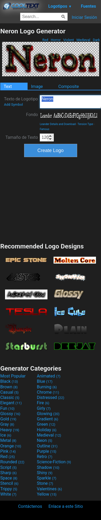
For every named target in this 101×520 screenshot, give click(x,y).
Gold (8, 418)
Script (8, 467)
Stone (45, 483)
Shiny (44, 472)
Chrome (48, 392)
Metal (8, 440)
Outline (47, 445)
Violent (68, 40)
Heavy (9, 429)
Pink (8, 451)
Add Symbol (13, 104)
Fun (7, 408)
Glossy (10, 413)
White (8, 494)
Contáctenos (30, 506)
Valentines (49, 488)
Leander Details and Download (58, 124)
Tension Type (85, 124)
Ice (5, 435)
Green (46, 424)
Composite (68, 86)
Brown (8, 386)
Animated (48, 376)
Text (8, 86)
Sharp (8, 472)
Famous (44, 129)
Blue (44, 381)
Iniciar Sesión (84, 17)
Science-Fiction (54, 461)
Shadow (48, 467)
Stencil (9, 483)
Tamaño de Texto (21, 137)
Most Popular (13, 376)
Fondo (32, 114)
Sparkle (46, 478)
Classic (9, 397)
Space (8, 478)
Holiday (46, 429)
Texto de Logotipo (21, 101)
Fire (43, 402)
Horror (56, 40)
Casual (9, 392)
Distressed (50, 397)
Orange (10, 445)
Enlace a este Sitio (66, 506)
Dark (96, 40)
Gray (7, 424)
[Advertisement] (50, 199)
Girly (44, 408)
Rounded (12, 461)
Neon (44, 440)
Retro (44, 456)
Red (45, 40)
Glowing (48, 413)
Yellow (46, 494)
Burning (47, 386)
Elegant (11, 402)
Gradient (47, 418)
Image (37, 86)
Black (9, 381)
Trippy (8, 488)
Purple (46, 451)
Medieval (83, 40)
